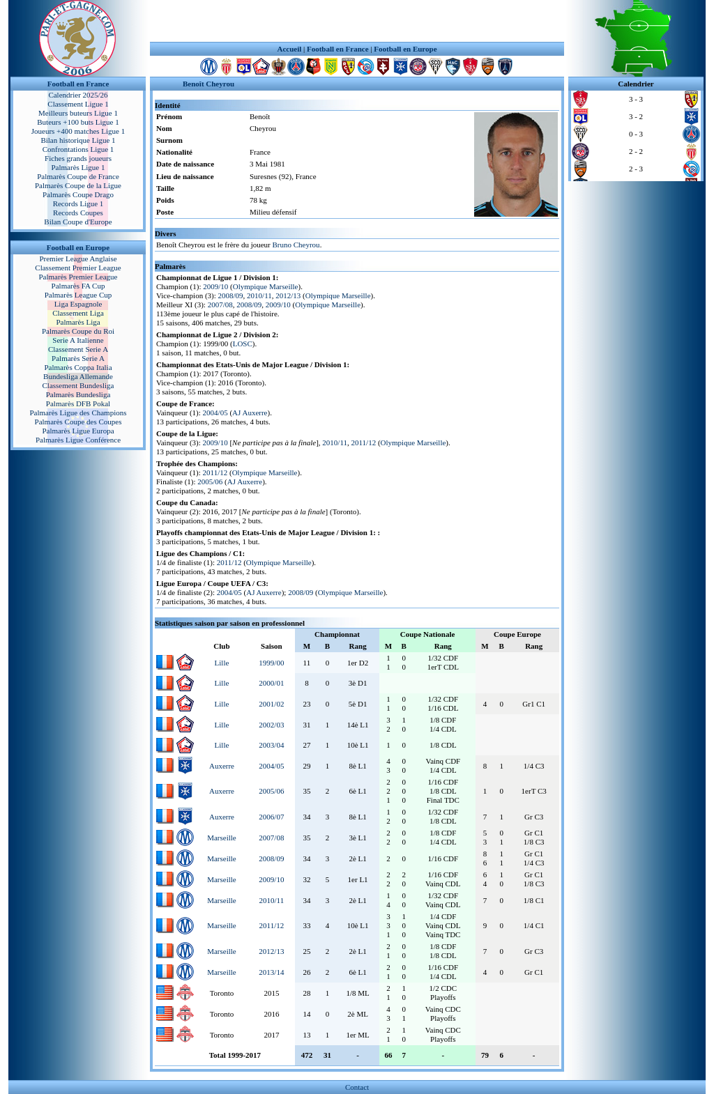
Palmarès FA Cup (78, 286)
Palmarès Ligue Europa (78, 430)
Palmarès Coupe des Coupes (78, 421)
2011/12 (363, 442)
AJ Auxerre (249, 412)
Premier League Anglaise (77, 258)
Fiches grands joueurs (78, 158)
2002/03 (271, 725)
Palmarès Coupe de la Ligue (78, 185)
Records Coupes (78, 212)
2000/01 (271, 683)
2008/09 (230, 295)
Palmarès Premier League (77, 276)
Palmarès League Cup (78, 295)
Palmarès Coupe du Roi (78, 331)
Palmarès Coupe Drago (78, 194)
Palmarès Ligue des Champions (77, 412)
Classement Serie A (78, 349)
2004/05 (215, 412)
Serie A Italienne (77, 340)
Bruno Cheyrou (295, 244)
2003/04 (271, 745)
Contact (357, 1087)
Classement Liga (78, 313)
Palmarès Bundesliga (78, 394)
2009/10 (215, 286)
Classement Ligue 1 (77, 104)
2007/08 (220, 304)
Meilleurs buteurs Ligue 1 (78, 113)
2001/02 (271, 704)
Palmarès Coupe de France (78, 176)
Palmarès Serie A (78, 358)
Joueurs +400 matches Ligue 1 (78, 131)
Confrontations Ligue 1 (78, 149)
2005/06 (209, 481)
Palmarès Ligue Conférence (78, 440)
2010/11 (259, 295)
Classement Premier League (78, 267)
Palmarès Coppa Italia (78, 367)
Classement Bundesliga (78, 385)
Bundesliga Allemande (78, 376)
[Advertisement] (357, 21)
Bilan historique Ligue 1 (77, 140)
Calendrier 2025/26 (77, 95)
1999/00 (271, 662)
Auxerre (221, 766)
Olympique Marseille (265, 286)
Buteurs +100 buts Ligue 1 (78, 122)
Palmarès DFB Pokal (78, 403)
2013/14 (271, 972)
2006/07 (271, 816)
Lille (222, 662)
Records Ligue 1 (78, 203)
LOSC (242, 343)
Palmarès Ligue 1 (78, 167)
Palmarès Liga (78, 322)
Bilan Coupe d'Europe (78, 221)
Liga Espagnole (78, 304)
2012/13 (288, 295)
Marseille (221, 837)
